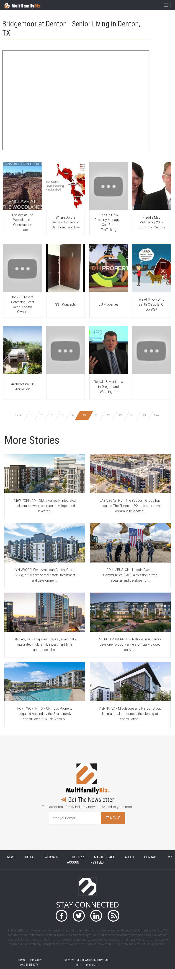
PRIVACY (36, 959)
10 (84, 415)
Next (157, 415)
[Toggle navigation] (166, 5)
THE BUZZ (77, 857)
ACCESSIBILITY (29, 964)
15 (144, 415)
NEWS (11, 857)
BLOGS (30, 857)
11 (96, 415)
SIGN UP (113, 818)
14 (132, 415)
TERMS (20, 959)
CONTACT (151, 857)
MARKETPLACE (104, 857)
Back (18, 415)
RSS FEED (97, 862)
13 (120, 415)
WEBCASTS (52, 857)
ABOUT (129, 857)
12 (108, 415)
